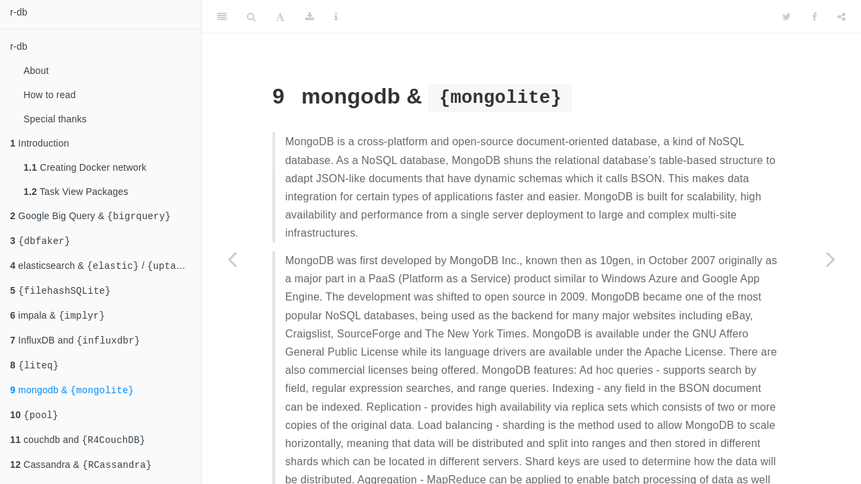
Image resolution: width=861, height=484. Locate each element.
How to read (50, 94)
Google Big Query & (90, 216)
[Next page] (830, 259)
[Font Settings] (280, 17)
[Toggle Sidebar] (222, 17)
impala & (57, 321)
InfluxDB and (75, 347)
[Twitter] (786, 17)
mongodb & (72, 400)
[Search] (251, 17)
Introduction (39, 143)
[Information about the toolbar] (336, 17)
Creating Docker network (85, 167)
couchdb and (77, 452)
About (36, 70)
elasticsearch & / (105, 269)
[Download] (309, 17)
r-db (19, 12)
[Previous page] (232, 259)
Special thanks (55, 119)
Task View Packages (76, 191)
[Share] (841, 17)
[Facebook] (814, 17)
